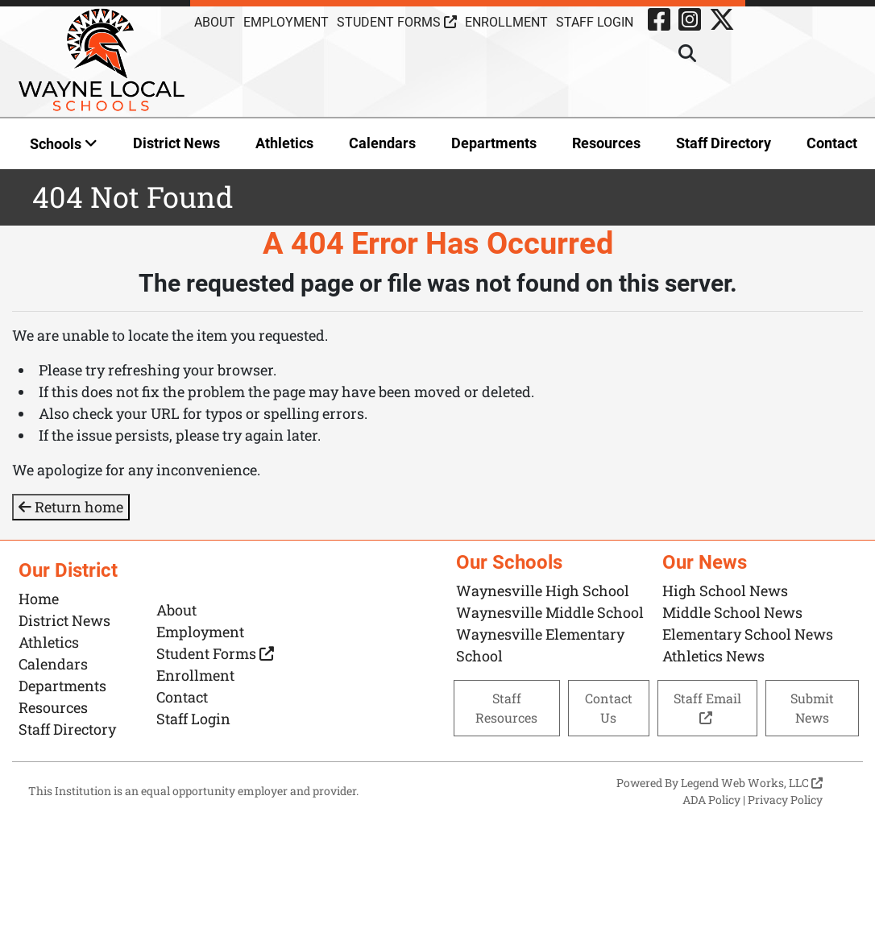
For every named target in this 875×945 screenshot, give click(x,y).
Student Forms (397, 22)
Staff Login (594, 22)
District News (176, 143)
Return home (71, 506)
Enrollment (506, 22)
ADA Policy (711, 799)
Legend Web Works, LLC (752, 782)
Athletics (284, 143)
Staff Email (707, 707)
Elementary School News (747, 634)
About (214, 22)
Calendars (382, 143)
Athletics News (713, 655)
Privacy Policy (785, 799)
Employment (286, 22)
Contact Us (608, 708)
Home (39, 598)
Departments (494, 143)
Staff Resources (506, 708)
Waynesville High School (542, 590)
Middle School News (732, 612)
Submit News (812, 708)
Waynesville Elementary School (540, 644)
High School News (725, 590)
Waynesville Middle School (550, 612)
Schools (63, 143)
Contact (832, 143)
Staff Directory (723, 143)
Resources (606, 143)
